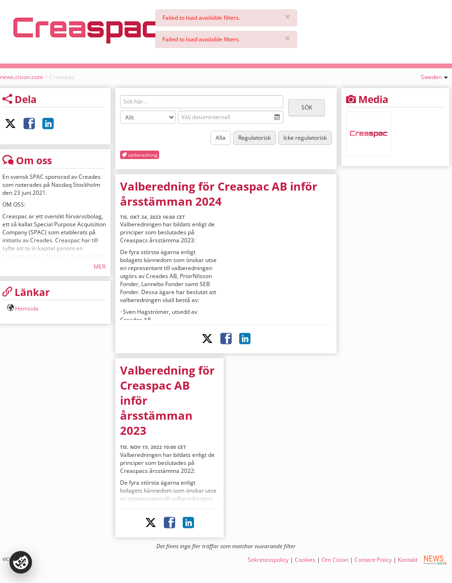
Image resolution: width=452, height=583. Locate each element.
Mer (99, 267)
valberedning (139, 155)
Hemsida (27, 308)
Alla (221, 138)
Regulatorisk (254, 138)
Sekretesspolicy (268, 560)
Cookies (305, 560)
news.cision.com (21, 77)
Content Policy (373, 560)
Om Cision (335, 560)
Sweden (434, 77)
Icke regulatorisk (305, 138)
